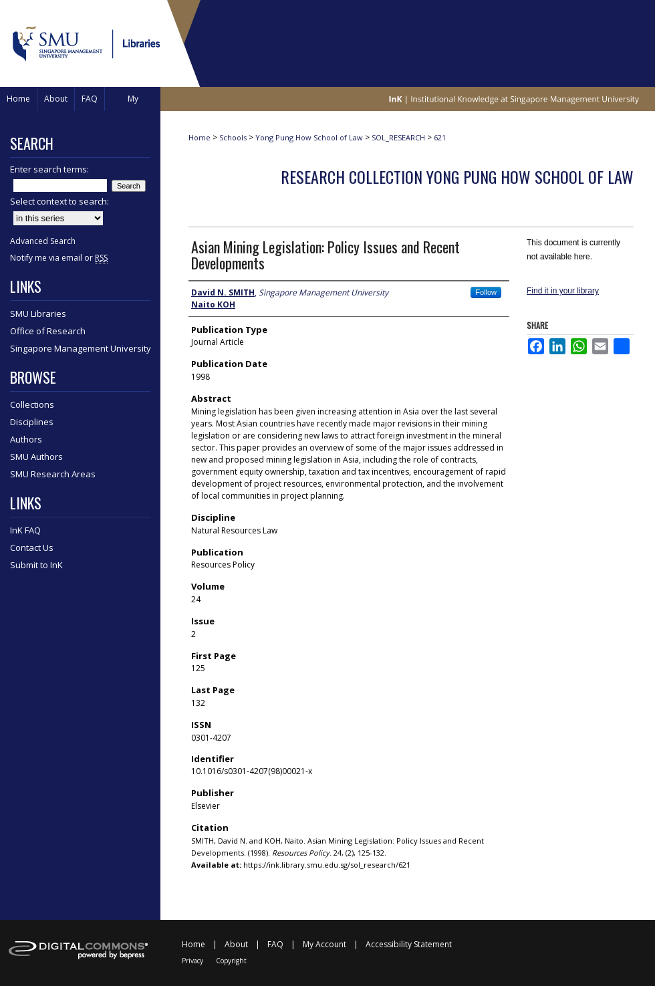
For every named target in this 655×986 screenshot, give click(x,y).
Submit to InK (36, 565)
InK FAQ (25, 530)
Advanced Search (43, 241)
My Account (324, 944)
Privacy (192, 960)
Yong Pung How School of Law (309, 137)
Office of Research (48, 331)
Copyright (231, 960)
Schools (233, 137)
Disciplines (31, 422)
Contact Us (31, 547)
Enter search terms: (49, 169)
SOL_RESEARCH (398, 137)
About (236, 944)
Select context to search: (59, 201)
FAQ (275, 944)
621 (440, 137)
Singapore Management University (80, 348)
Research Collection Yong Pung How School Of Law (457, 176)
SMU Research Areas (53, 474)
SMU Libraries (38, 313)
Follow (486, 292)
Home (199, 137)
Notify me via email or (59, 257)
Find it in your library (563, 290)
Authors (26, 439)
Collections (32, 404)
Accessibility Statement (409, 944)
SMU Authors (36, 457)
